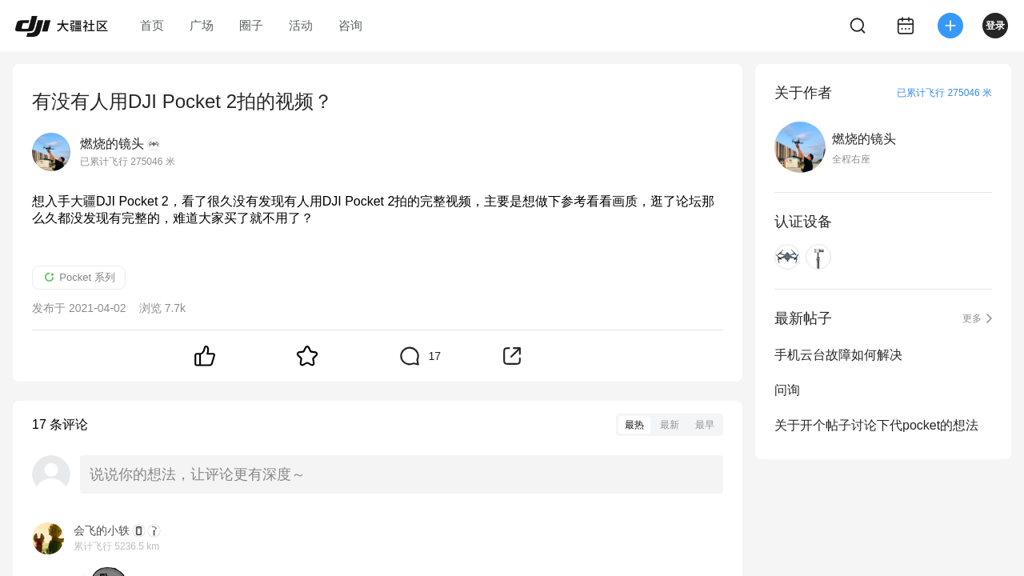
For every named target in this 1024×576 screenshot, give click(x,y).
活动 (301, 25)
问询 (787, 390)
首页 (152, 25)
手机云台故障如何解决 (838, 355)
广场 (202, 25)
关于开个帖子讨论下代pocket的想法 (876, 425)
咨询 (350, 25)
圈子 (251, 25)
